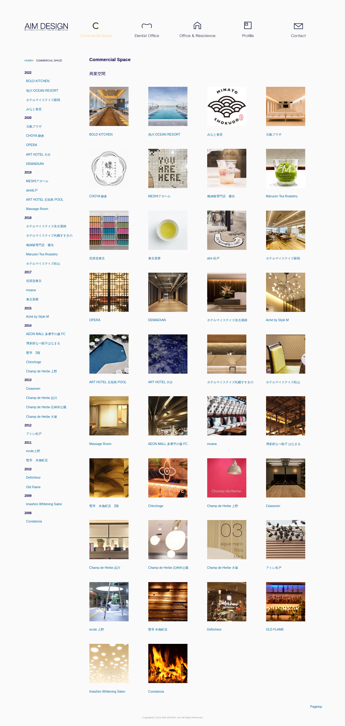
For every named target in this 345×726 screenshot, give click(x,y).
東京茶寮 (32, 299)
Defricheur (33, 477)
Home (28, 60)
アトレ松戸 (34, 433)
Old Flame (33, 487)
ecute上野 (33, 451)
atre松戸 (32, 190)
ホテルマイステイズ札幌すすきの (49, 235)
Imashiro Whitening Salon (44, 504)
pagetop (316, 706)
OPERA (31, 145)
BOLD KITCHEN (38, 81)
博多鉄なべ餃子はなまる (43, 343)
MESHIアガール (37, 181)
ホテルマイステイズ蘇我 (43, 100)
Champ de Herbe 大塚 (41, 416)
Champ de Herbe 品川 (41, 398)
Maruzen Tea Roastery (42, 254)
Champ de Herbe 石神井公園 (46, 407)
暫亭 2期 (33, 353)
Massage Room (37, 209)
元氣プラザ (34, 126)
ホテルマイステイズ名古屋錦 (46, 226)
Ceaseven (33, 388)
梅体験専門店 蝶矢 (40, 245)
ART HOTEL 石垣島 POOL (45, 199)
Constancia (34, 521)
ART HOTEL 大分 (38, 154)
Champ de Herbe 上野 (41, 371)
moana (31, 290)
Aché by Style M (37, 316)
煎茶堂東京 (34, 281)
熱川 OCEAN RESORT (42, 90)
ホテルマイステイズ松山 (43, 263)
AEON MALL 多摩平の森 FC (46, 334)
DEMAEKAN (35, 164)
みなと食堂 (34, 109)
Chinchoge (33, 362)
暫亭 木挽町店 (37, 460)
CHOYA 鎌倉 (35, 135)
